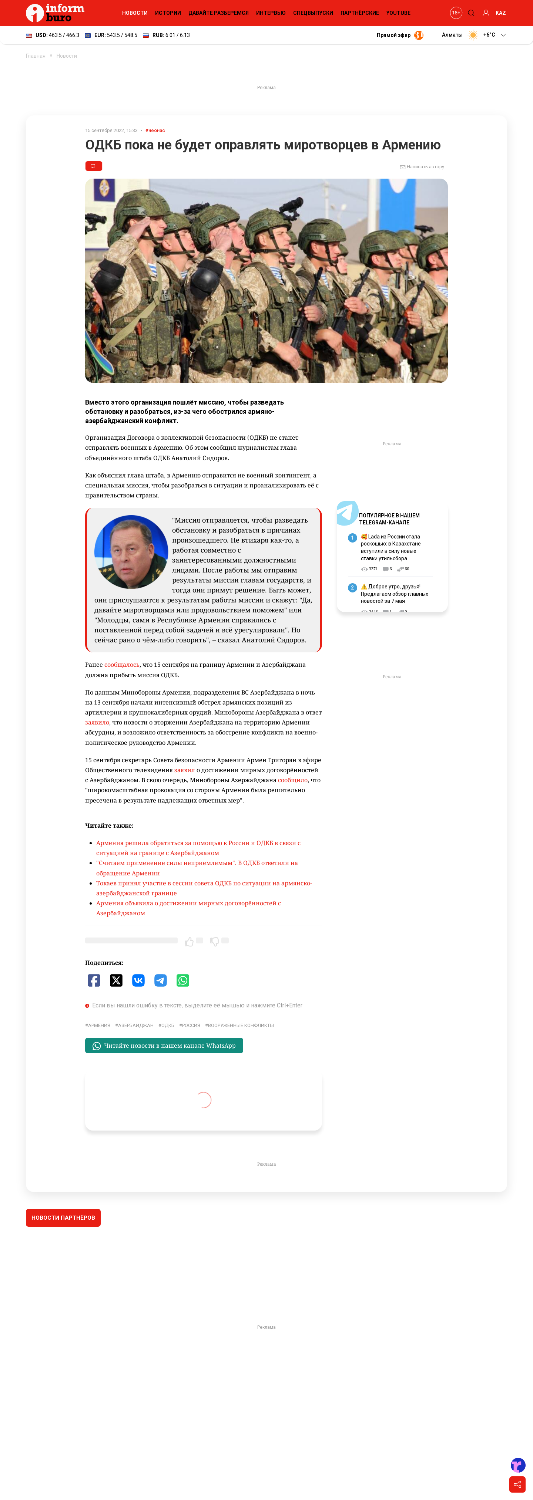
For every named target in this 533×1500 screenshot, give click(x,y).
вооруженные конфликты (241, 1025)
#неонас (155, 130)
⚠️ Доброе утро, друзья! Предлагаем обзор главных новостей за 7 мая (394, 594)
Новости (135, 13)
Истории (168, 13)
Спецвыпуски (313, 13)
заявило (97, 722)
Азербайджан (136, 1025)
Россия (191, 1025)
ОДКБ (167, 1025)
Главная (36, 56)
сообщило (293, 780)
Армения (99, 1025)
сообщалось (122, 665)
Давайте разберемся (218, 13)
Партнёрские (360, 13)
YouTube (398, 13)
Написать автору (422, 167)
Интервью (271, 13)
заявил (184, 770)
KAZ (501, 13)
